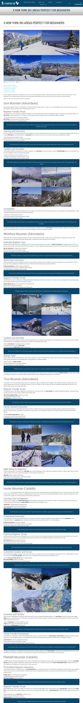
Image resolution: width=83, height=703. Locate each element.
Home (28, 12)
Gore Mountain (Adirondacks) (10, 85)
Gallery (58, 2)
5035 (19, 82)
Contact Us (43, 4)
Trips (49, 2)
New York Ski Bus (29, 2)
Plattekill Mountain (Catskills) (9, 92)
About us (41, 2)
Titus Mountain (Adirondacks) (10, 88)
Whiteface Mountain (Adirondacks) (11, 87)
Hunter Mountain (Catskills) (9, 90)
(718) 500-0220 (78, 4)
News (34, 12)
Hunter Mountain (7, 492)
